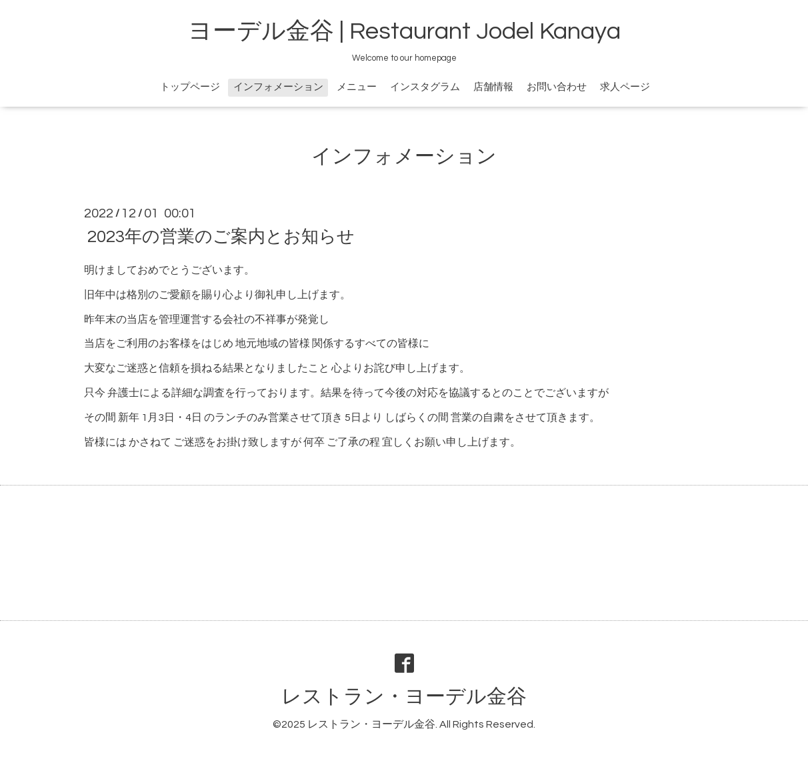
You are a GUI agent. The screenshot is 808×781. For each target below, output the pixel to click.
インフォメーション (278, 87)
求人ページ (625, 87)
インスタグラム (425, 87)
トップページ (190, 87)
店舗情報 (493, 87)
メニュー (357, 87)
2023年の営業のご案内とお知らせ (221, 236)
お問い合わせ (557, 87)
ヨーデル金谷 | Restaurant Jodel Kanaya (404, 31)
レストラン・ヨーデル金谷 (404, 696)
